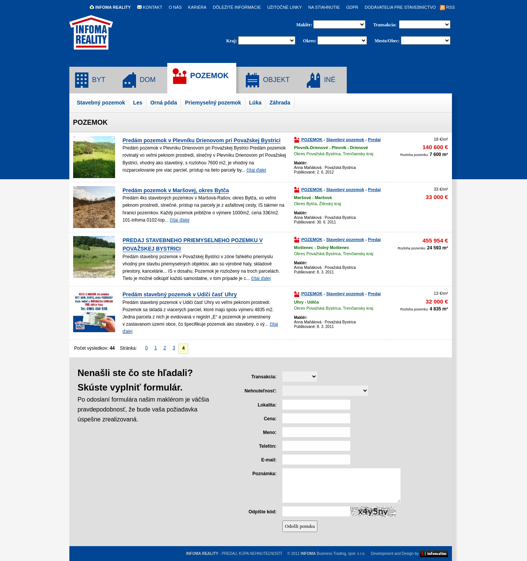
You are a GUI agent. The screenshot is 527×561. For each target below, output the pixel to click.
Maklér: (304, 24)
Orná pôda (163, 103)
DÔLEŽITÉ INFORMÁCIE (237, 7)
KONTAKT (149, 7)
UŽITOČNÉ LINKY (284, 7)
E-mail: (268, 460)
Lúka (255, 103)
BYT (89, 80)
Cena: (270, 418)
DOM (138, 80)
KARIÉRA (197, 7)
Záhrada (279, 103)
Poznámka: (264, 473)
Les (137, 103)
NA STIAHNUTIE (324, 7)
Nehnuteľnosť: (261, 391)
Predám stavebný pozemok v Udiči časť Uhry (180, 294)
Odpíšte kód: (262, 511)
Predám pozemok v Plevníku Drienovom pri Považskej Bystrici (202, 140)
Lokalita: (267, 405)
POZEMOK (200, 76)
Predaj (374, 139)
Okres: (309, 40)
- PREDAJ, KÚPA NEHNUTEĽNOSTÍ (234, 553)
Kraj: (231, 40)
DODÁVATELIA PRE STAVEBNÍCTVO (400, 7)
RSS (447, 7)
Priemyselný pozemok (213, 103)
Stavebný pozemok (101, 103)
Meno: (269, 432)
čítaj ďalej (256, 170)
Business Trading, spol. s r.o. (333, 553)
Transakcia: (385, 24)
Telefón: (268, 446)
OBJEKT (267, 80)
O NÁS (175, 7)
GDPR (352, 7)
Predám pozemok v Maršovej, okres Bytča (176, 190)
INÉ (320, 80)
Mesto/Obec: (387, 40)
